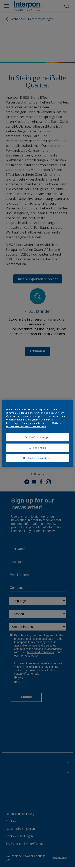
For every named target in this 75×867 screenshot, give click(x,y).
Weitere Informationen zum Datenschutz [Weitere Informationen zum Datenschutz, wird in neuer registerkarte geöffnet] (33, 424)
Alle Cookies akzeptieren (38, 458)
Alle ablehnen (37, 447)
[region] (37, 433)
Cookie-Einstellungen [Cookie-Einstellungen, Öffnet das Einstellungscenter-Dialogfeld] (37, 437)
